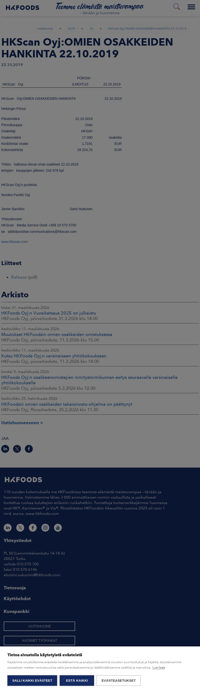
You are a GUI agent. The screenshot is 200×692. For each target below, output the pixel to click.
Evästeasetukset (118, 680)
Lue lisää (158, 667)
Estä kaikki (77, 680)
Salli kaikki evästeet (32, 680)
